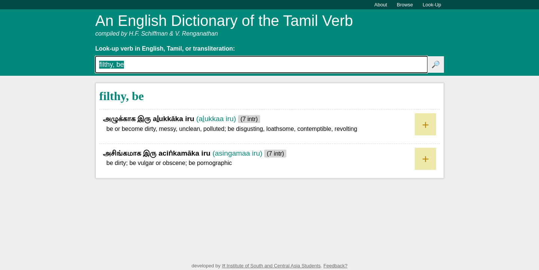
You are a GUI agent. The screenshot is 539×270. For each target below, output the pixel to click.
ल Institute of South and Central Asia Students (271, 265)
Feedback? (335, 265)
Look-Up (432, 5)
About (380, 5)
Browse (405, 5)
